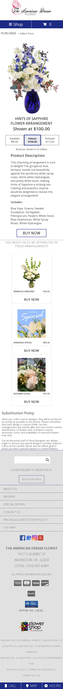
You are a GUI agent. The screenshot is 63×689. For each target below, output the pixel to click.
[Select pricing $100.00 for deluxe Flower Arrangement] (32, 140)
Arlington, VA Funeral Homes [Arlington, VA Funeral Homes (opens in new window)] (20, 640)
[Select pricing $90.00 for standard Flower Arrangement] (15, 140)
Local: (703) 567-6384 (32, 565)
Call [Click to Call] (10, 685)
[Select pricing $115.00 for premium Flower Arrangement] (50, 140)
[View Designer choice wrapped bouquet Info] (31, 375)
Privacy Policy (16, 669)
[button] (31, 604)
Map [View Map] (31, 685)
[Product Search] (32, 460)
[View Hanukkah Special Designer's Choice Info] (31, 323)
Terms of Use (31, 675)
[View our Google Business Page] (28, 539)
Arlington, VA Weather (16, 657)
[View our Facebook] (22, 539)
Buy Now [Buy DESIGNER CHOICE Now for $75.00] (31, 401)
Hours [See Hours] (52, 685)
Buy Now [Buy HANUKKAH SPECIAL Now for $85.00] (31, 350)
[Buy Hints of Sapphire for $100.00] (32, 233)
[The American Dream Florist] (31, 15)
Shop (16, 24)
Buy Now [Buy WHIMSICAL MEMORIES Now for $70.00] (31, 299)
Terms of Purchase (41, 669)
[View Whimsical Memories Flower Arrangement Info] (31, 272)
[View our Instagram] (34, 539)
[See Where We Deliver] (31, 479)
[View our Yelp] (40, 539)
